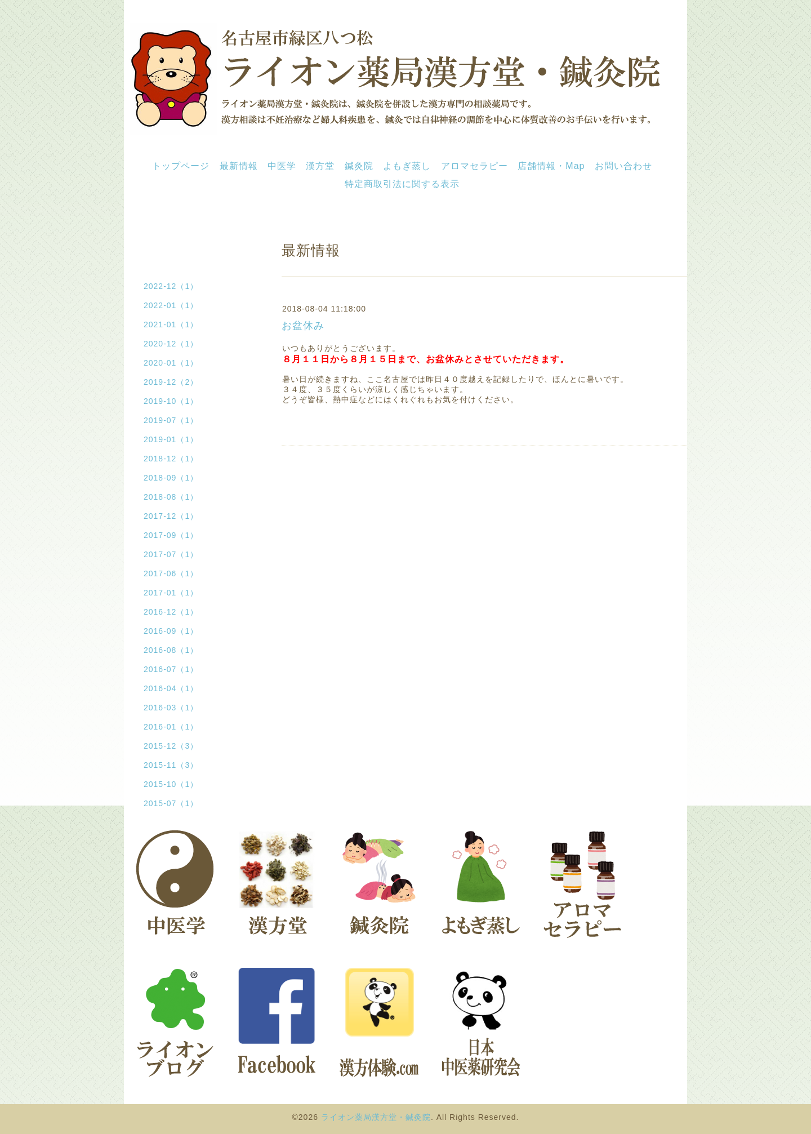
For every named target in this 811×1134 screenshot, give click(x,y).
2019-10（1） (171, 401)
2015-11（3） (171, 765)
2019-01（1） (171, 439)
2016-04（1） (171, 688)
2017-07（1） (171, 554)
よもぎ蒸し (407, 166)
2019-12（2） (171, 381)
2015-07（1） (171, 803)
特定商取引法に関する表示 (402, 184)
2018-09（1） (171, 477)
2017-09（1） (171, 535)
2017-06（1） (171, 573)
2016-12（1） (171, 611)
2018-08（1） (171, 496)
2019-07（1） (171, 420)
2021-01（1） (171, 324)
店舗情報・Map (551, 166)
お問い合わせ (623, 166)
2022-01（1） (171, 305)
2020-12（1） (171, 343)
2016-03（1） (171, 707)
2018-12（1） (171, 458)
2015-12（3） (171, 745)
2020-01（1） (171, 362)
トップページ (181, 166)
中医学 (282, 166)
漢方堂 (320, 166)
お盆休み (303, 325)
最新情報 (239, 166)
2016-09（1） (171, 630)
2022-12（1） (171, 286)
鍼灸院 (359, 166)
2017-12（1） (171, 516)
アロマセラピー (474, 166)
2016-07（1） (171, 669)
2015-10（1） (171, 784)
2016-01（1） (171, 726)
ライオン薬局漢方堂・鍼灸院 (376, 1117)
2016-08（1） (171, 650)
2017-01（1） (171, 592)
